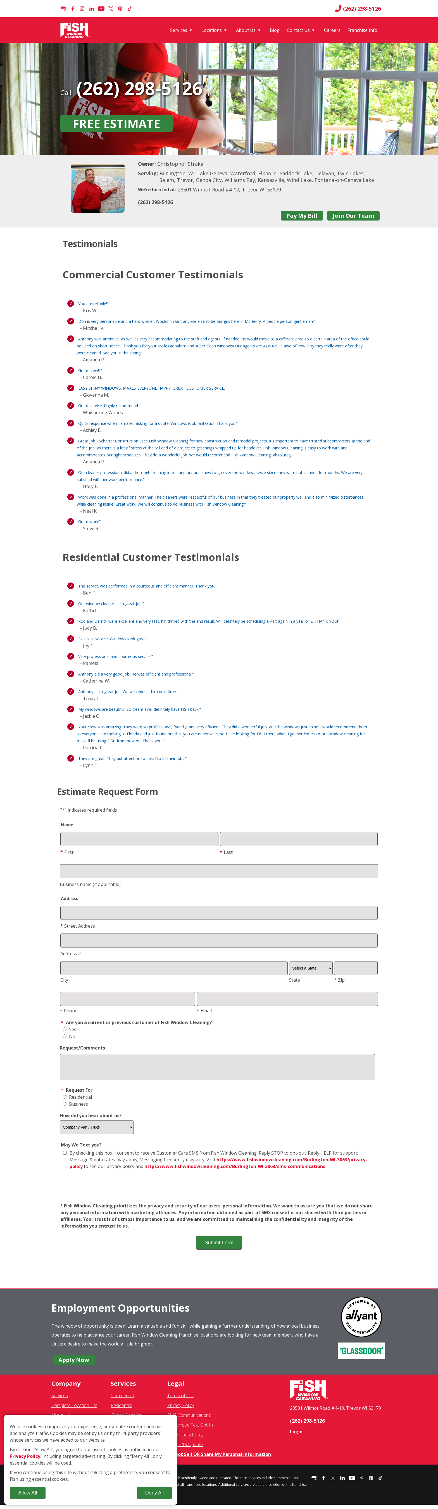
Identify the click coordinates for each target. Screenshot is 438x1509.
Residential (77, 1101)
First (66, 852)
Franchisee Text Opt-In (190, 1429)
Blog (275, 30)
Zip (339, 980)
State (294, 980)
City (64, 980)
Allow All (27, 1493)
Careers (332, 30)
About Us (246, 30)
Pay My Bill (302, 215)
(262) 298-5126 (358, 8)
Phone (68, 1011)
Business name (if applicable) (90, 884)
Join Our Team (353, 215)
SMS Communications (189, 1419)
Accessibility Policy (185, 1439)
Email (204, 1011)
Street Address (77, 926)
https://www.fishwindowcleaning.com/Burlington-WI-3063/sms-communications (234, 1170)
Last (226, 852)
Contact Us (298, 30)
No (69, 1036)
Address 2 (70, 954)
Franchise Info (362, 30)
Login (296, 1436)
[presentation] (219, 1191)
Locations (211, 30)
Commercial (122, 1400)
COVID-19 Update (185, 1449)
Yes (69, 1029)
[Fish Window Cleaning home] (76, 30)
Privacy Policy (180, 1409)
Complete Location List (74, 1409)
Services (178, 30)
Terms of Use (180, 1400)
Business (75, 1108)
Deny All (154, 1493)
